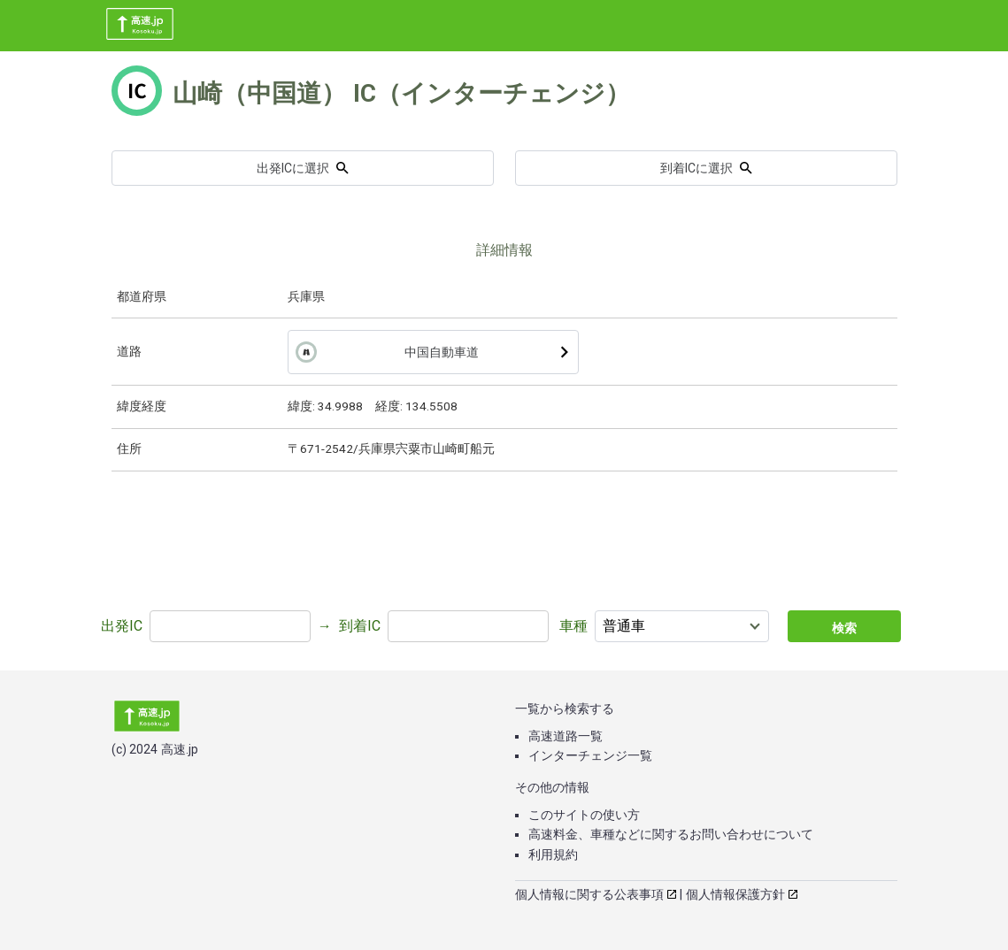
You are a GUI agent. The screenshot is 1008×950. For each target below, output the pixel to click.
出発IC (121, 625)
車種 (573, 625)
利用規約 (553, 854)
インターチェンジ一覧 (590, 755)
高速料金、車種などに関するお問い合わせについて (670, 834)
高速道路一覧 (565, 736)
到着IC (360, 625)
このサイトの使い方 (584, 815)
